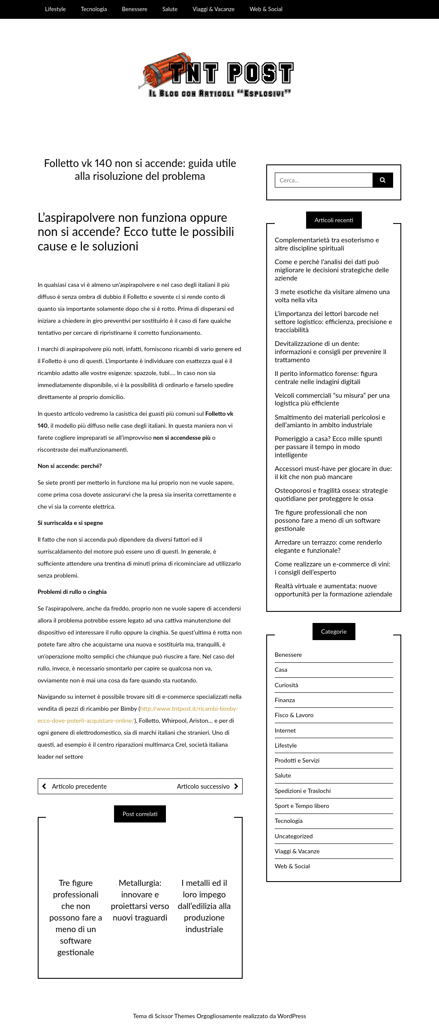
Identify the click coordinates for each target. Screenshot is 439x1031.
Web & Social (266, 9)
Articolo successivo (203, 786)
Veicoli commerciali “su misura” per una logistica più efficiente (332, 399)
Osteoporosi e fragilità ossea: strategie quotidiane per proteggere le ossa (331, 494)
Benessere (134, 9)
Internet (285, 730)
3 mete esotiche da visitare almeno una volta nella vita (332, 296)
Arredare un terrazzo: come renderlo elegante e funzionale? (328, 546)
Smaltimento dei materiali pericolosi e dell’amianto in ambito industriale (330, 421)
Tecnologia (94, 9)
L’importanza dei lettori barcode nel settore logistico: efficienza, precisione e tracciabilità (333, 322)
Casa (281, 669)
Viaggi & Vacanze (213, 9)
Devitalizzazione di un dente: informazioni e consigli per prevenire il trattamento (330, 352)
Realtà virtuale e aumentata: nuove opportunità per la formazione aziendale (333, 590)
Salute (170, 9)
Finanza (285, 699)
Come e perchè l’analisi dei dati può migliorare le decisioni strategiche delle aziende (332, 270)
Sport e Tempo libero (302, 805)
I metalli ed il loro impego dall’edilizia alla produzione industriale (204, 906)
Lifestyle (55, 9)
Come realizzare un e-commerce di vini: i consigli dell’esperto (333, 568)
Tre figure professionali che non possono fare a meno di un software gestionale (75, 917)
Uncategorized (294, 836)
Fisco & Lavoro (294, 714)
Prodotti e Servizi (297, 760)
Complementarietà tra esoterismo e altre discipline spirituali (327, 244)
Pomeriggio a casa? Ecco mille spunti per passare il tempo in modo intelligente (328, 447)
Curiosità (286, 684)
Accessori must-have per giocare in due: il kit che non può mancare (333, 472)
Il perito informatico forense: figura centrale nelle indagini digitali (326, 377)
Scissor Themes (175, 1015)
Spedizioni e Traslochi (303, 790)
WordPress (291, 1015)
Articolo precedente (78, 786)
